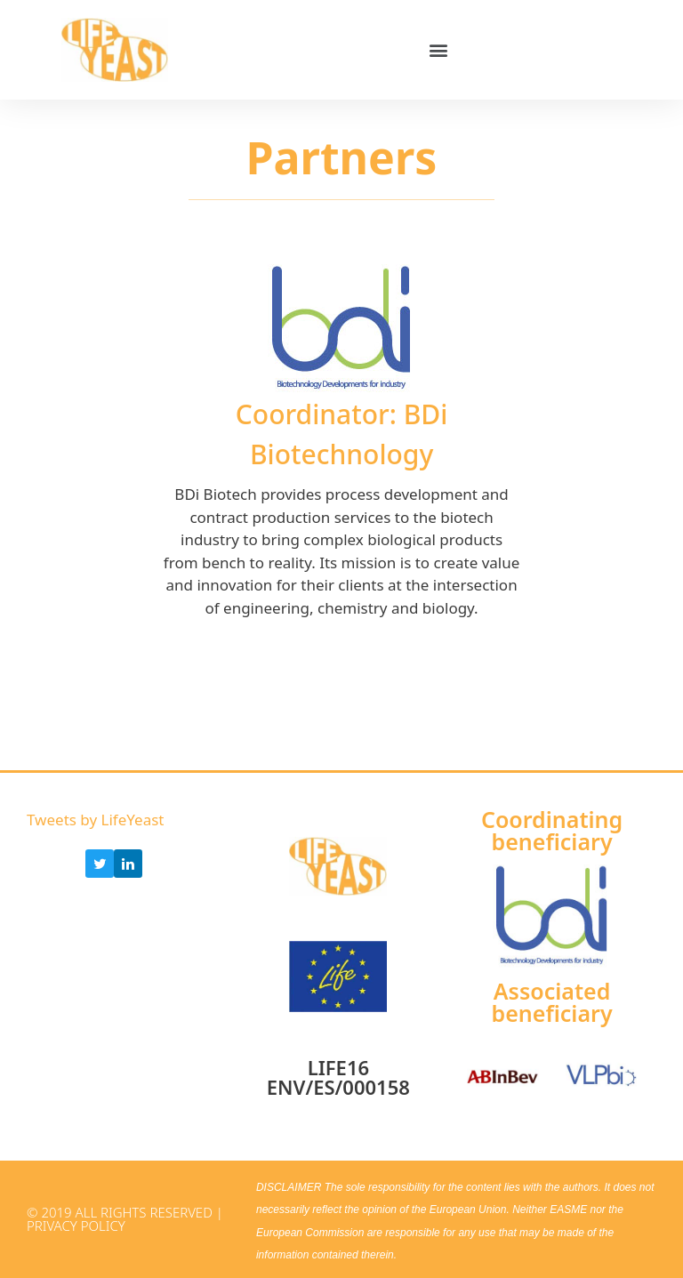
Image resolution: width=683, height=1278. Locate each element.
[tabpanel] (342, 441)
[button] (439, 50)
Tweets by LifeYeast (95, 819)
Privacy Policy (76, 1225)
